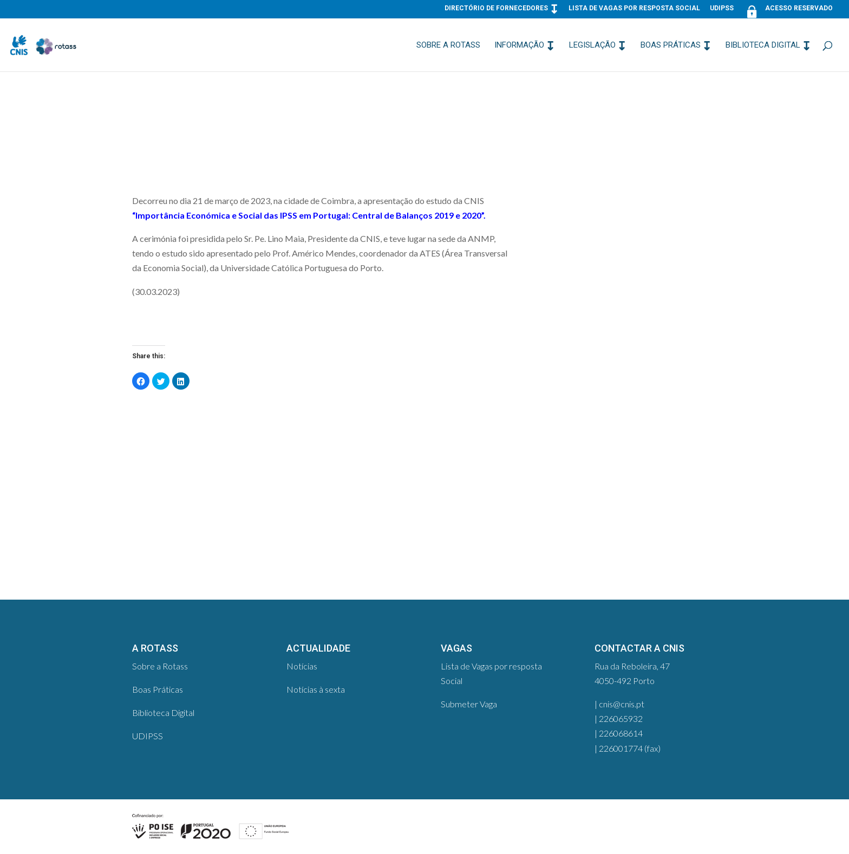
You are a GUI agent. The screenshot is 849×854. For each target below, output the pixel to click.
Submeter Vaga (469, 704)
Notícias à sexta (315, 689)
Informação (519, 45)
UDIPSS (722, 8)
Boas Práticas (671, 45)
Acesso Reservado (788, 10)
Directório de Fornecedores (496, 8)
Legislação (592, 45)
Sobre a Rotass (448, 45)
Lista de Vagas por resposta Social (634, 8)
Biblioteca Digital (763, 45)
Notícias (301, 666)
